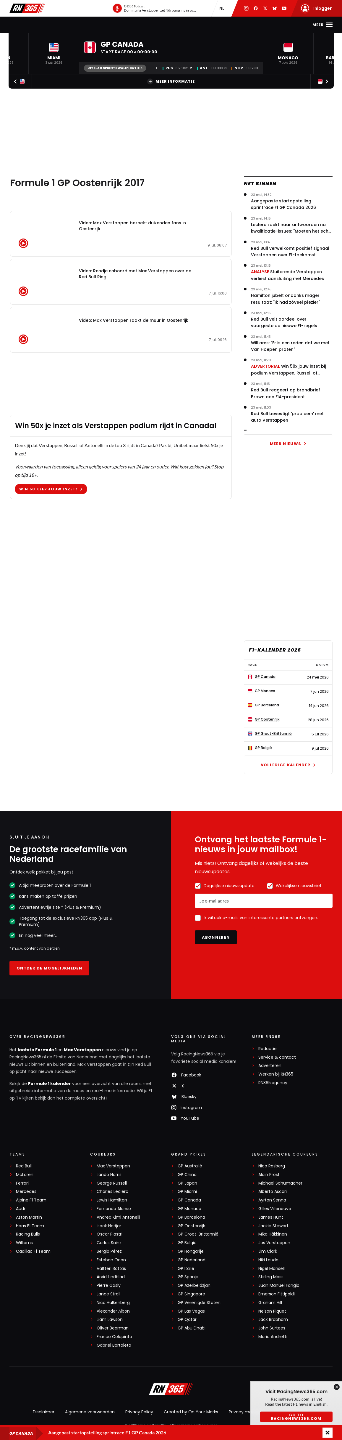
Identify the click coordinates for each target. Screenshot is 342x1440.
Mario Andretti (272, 1336)
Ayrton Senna (272, 1200)
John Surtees (271, 1328)
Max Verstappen (78, 24)
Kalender (116, 24)
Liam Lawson (110, 1319)
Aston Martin (29, 1217)
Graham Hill (270, 1302)
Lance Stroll (108, 1294)
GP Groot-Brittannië (198, 1234)
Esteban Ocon (111, 1260)
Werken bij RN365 (275, 1074)
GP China (187, 1174)
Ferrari (22, 1183)
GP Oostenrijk (191, 1225)
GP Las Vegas (191, 1311)
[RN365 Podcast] (155, 8)
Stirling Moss (270, 1276)
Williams (24, 1242)
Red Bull (24, 1166)
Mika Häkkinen (272, 1234)
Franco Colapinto (114, 1336)
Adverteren (269, 1065)
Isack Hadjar (109, 1225)
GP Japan (187, 1183)
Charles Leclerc (112, 1191)
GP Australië (190, 1166)
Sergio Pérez (109, 1251)
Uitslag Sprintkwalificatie (114, 68)
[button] (53, 54)
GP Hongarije (191, 1251)
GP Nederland (191, 1260)
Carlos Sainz (109, 1242)
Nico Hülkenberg (113, 1302)
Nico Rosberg (271, 1166)
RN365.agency (272, 1082)
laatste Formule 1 (37, 1050)
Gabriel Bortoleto (114, 1345)
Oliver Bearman (113, 1328)
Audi (20, 1208)
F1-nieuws (39, 24)
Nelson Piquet (272, 1311)
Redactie (267, 1048)
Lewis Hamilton (112, 1200)
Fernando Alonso (114, 1208)
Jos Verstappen (274, 1242)
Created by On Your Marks (191, 1412)
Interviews (220, 24)
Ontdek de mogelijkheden (49, 968)
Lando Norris (109, 1174)
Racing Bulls (28, 1234)
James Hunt (270, 1217)
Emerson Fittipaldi (276, 1294)
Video (192, 24)
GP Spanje (188, 1276)
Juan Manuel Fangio (278, 1285)
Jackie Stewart (273, 1225)
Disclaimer (43, 1412)
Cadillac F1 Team (33, 1251)
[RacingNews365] (171, 1389)
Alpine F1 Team (31, 1200)
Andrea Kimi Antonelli (118, 1217)
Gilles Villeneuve (274, 1208)
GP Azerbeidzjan (194, 1285)
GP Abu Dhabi (191, 1328)
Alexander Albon (113, 1311)
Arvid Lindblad (111, 1276)
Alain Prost (269, 1174)
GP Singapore (191, 1294)
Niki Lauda (268, 1260)
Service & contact (277, 1057)
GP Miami (187, 1191)
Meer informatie (171, 81)
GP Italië (186, 1268)
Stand (142, 24)
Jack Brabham (273, 1319)
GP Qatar (187, 1319)
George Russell (112, 1183)
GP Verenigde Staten (199, 1302)
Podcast (167, 24)
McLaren (24, 1174)
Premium (251, 24)
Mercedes (26, 1191)
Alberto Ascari (272, 1191)
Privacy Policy (139, 1412)
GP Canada (189, 1200)
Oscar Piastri (109, 1234)
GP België (187, 1242)
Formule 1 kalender (49, 1084)
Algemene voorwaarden (90, 1412)
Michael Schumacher (280, 1183)
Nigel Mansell (271, 1268)
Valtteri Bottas (111, 1268)
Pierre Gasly (109, 1285)
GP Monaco (189, 1208)
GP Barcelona (191, 1217)
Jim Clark (267, 1251)
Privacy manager (246, 1412)
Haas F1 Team (30, 1225)
